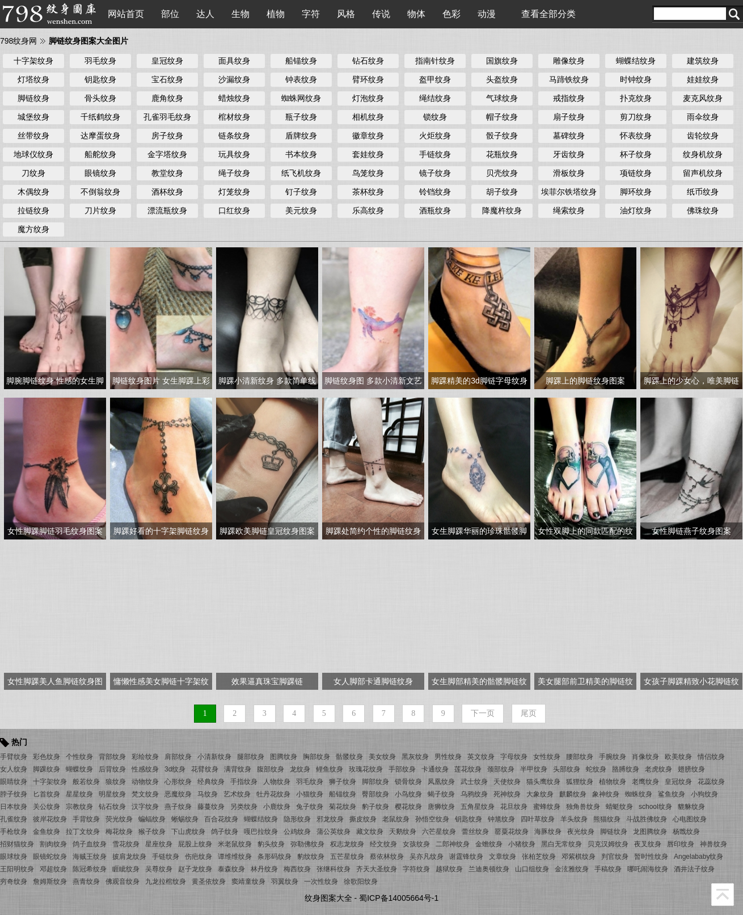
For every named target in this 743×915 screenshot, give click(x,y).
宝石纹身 (167, 79)
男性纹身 (448, 757)
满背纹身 (237, 769)
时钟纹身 (636, 79)
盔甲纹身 (435, 79)
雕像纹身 (569, 60)
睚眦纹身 (126, 869)
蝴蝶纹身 (79, 769)
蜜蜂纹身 (546, 807)
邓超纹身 (53, 869)
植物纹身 (612, 782)
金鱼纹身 (46, 832)
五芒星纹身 (347, 857)
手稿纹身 (608, 869)
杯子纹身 (636, 154)
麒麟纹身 (572, 794)
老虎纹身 (658, 769)
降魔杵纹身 (502, 210)
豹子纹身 (375, 807)
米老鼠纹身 (235, 844)
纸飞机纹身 (301, 173)
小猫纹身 (309, 794)
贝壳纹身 (502, 173)
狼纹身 (115, 782)
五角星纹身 (478, 807)
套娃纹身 (368, 154)
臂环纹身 (368, 79)
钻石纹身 (368, 60)
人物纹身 (276, 782)
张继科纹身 (333, 869)
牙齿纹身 (569, 154)
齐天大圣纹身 (376, 869)
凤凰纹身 (441, 782)
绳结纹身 (435, 98)
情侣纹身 (711, 757)
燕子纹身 (178, 807)
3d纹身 (174, 769)
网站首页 (126, 14)
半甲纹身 (533, 769)
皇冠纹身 (167, 60)
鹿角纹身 (167, 98)
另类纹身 (243, 807)
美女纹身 (382, 757)
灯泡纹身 (368, 98)
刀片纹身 (100, 210)
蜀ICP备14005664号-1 (398, 898)
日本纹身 (13, 807)
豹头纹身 (271, 844)
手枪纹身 (13, 832)
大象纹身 (540, 794)
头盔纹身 (502, 79)
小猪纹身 (521, 844)
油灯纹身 (636, 210)
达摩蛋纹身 (100, 135)
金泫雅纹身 (572, 869)
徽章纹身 (368, 135)
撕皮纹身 (363, 819)
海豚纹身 (548, 832)
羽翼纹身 (284, 882)
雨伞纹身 (703, 116)
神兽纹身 (713, 844)
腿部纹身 (250, 757)
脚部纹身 (375, 782)
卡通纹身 (435, 769)
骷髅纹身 (349, 757)
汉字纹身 (145, 807)
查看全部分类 (548, 14)
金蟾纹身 (489, 844)
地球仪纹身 (33, 154)
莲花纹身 (468, 769)
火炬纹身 (435, 135)
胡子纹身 (502, 191)
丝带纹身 (33, 135)
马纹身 (207, 794)
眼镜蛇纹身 (50, 857)
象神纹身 (605, 794)
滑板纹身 (569, 173)
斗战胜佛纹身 (646, 819)
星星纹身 (79, 794)
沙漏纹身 (234, 79)
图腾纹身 (283, 757)
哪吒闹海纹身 (647, 869)
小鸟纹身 (408, 794)
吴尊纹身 (158, 869)
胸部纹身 (316, 757)
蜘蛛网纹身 (301, 98)
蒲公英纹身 (333, 832)
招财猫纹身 (17, 844)
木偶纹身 (33, 191)
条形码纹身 (274, 857)
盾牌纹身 (301, 135)
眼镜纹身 (100, 173)
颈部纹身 (500, 769)
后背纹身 (112, 769)
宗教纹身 (79, 807)
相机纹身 (368, 116)
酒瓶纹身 (435, 210)
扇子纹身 (569, 116)
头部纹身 (566, 769)
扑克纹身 (636, 98)
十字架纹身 (33, 60)
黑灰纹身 (415, 757)
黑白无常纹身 (561, 844)
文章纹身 (502, 857)
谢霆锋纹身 (466, 857)
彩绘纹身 (145, 757)
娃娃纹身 (703, 79)
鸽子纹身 (224, 832)
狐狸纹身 (579, 782)
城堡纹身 (33, 116)
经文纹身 (383, 844)
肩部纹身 (178, 757)
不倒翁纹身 (100, 191)
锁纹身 (435, 116)
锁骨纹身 (408, 782)
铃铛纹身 (435, 191)
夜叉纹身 (647, 844)
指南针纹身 (435, 60)
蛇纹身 (596, 769)
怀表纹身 (636, 135)
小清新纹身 (214, 757)
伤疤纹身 (198, 857)
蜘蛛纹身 (638, 794)
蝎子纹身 (441, 794)
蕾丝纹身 (475, 832)
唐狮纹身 (441, 807)
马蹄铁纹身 (569, 79)
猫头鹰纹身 (543, 782)
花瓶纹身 (502, 154)
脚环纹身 (636, 191)
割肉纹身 (53, 844)
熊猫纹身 (606, 819)
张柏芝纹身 (539, 857)
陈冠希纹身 (90, 869)
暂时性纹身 (651, 857)
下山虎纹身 (188, 832)
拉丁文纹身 (83, 832)
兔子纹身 (309, 807)
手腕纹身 (612, 757)
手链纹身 (435, 154)
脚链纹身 (33, 98)
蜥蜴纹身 (185, 819)
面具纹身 (234, 60)
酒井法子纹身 (694, 869)
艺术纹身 (237, 794)
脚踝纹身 (46, 769)
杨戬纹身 (686, 832)
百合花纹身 (221, 819)
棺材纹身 (234, 116)
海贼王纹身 (90, 857)
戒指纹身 (569, 98)
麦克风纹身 (703, 98)
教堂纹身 (167, 173)
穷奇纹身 (13, 882)
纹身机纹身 (703, 154)
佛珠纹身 (703, 210)
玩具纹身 (234, 154)
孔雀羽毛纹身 (167, 116)
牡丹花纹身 (273, 794)
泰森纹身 (231, 869)
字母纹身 (513, 757)
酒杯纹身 (167, 191)
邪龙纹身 (330, 819)
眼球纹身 (13, 857)
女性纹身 (546, 757)
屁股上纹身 (195, 844)
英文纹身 (481, 757)
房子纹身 (167, 135)
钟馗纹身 (501, 819)
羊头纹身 (574, 819)
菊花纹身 (342, 807)
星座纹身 (158, 844)
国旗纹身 (502, 60)
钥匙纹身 (100, 79)
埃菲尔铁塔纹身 (569, 191)
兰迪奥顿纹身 (488, 869)
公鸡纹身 (297, 832)
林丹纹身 (264, 869)
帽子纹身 (502, 116)
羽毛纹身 (100, 60)
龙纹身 (300, 769)
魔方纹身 (33, 229)
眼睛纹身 (13, 782)
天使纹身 (507, 782)
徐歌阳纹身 (361, 882)
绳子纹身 (234, 173)
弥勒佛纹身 (307, 844)
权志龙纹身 (347, 844)
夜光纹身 (580, 832)
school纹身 (655, 807)
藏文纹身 (369, 832)
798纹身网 (18, 40)
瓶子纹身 (301, 116)
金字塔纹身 (167, 154)
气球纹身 (502, 98)
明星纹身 (112, 794)
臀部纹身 (375, 794)
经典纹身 (211, 782)
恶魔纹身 (178, 794)
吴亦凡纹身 (427, 857)
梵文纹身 (145, 794)
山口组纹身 (532, 869)
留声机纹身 (703, 173)
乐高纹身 (368, 210)
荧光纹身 (119, 819)
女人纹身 (13, 769)
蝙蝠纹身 (152, 819)
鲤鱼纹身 (329, 769)
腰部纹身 (579, 757)
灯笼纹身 (234, 191)
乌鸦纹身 (474, 794)
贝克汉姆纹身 (608, 844)
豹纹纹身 (310, 857)
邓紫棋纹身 (579, 857)
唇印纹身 (680, 844)
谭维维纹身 (235, 857)
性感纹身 (145, 769)
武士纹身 (474, 782)
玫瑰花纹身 (366, 769)
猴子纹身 (152, 832)
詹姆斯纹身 (50, 882)
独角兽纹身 (583, 807)
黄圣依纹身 (209, 882)
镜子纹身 (435, 173)
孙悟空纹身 (432, 819)
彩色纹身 (46, 757)
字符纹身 (416, 869)
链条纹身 (234, 135)
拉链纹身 (33, 210)
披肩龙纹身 (129, 857)
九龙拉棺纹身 (165, 882)
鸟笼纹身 (368, 173)
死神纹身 (507, 794)
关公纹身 (46, 807)
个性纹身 (79, 757)
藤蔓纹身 (211, 807)
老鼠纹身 (396, 819)
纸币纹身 (703, 191)
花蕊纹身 (711, 782)
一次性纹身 (321, 882)
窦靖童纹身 (248, 882)
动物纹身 (145, 782)
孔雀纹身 (13, 819)
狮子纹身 (342, 782)
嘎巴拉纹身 (261, 832)
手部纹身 (402, 769)
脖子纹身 (13, 794)
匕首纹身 (46, 794)
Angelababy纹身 (698, 857)
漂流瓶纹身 (167, 210)
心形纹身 (178, 782)
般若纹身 (86, 782)
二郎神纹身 (453, 844)
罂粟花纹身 (512, 832)
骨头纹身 (100, 98)
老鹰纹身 (645, 782)
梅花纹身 (119, 832)
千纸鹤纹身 (100, 116)
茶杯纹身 (368, 191)
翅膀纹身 (691, 769)
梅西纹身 (297, 869)
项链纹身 (636, 173)
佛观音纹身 (122, 882)
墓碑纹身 (569, 135)
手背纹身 (86, 819)
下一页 (483, 713)
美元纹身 (301, 210)
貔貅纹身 (691, 807)
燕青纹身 (86, 882)
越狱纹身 (449, 869)
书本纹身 (301, 154)
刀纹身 (33, 173)
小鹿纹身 (276, 807)
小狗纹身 (704, 794)
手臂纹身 (13, 757)
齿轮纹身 (703, 135)
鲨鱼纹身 (671, 794)
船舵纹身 (100, 154)
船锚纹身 (301, 60)
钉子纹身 (301, 191)
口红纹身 (234, 210)
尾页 (529, 713)
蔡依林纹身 (387, 857)
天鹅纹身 (402, 832)
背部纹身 (112, 757)
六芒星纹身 (439, 832)
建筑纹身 (703, 60)
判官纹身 (614, 857)
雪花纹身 (126, 844)
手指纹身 (243, 782)
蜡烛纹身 (234, 98)
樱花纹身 (408, 807)
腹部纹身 (270, 769)
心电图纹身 (690, 819)
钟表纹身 (301, 79)
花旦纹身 (513, 807)
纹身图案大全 (328, 898)
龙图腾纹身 (650, 832)
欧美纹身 (678, 757)
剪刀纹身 (636, 116)
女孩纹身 (416, 844)
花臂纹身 (204, 769)
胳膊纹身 (625, 769)
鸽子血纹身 (90, 844)
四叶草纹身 (538, 819)
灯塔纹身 (33, 79)
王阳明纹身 (17, 869)
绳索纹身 (569, 210)
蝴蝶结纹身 (636, 60)
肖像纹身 (645, 757)
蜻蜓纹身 (619, 807)
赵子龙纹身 (195, 869)
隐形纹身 (297, 819)
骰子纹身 (502, 135)
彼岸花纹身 (50, 819)
